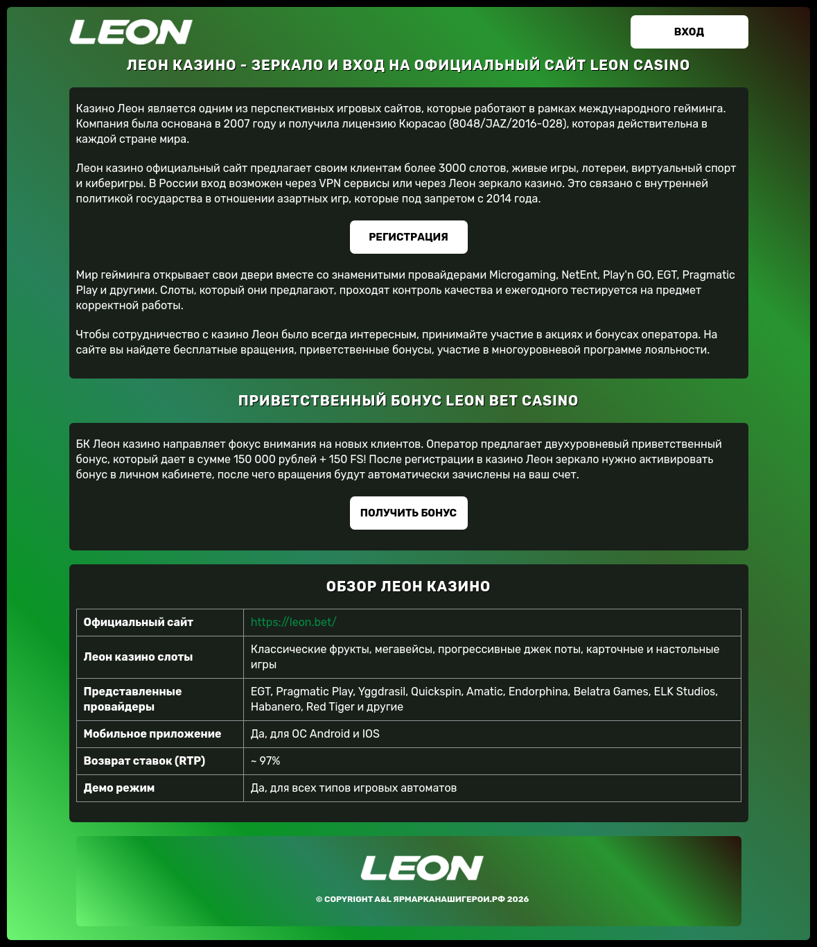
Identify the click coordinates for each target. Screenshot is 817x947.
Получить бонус (408, 513)
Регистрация (408, 237)
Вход (689, 32)
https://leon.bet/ (294, 622)
